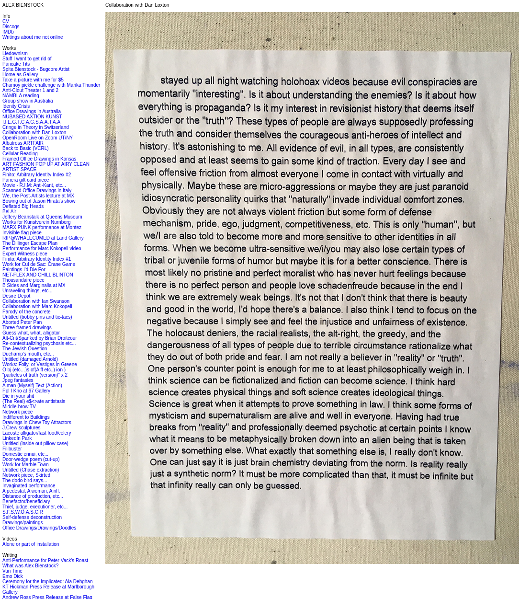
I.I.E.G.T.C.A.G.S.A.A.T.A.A (31, 122)
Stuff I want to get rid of (27, 58)
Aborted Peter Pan (22, 322)
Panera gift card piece (25, 180)
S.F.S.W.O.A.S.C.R (22, 512)
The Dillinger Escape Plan (29, 243)
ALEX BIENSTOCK (23, 5)
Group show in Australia (27, 101)
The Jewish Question (24, 348)
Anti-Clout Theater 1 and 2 (30, 90)
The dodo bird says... (24, 480)
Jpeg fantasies (18, 380)
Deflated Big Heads (23, 206)
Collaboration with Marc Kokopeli (37, 306)
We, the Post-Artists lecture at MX (38, 195)
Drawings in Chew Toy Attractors (36, 422)
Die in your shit (18, 396)
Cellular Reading (20, 153)
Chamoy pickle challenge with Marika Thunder (51, 85)
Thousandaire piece (23, 280)
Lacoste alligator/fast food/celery (36, 433)
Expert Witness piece (24, 253)
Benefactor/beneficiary (26, 501)
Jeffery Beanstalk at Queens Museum (42, 216)
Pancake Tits (16, 64)
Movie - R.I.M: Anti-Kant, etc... (34, 185)
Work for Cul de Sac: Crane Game (38, 264)
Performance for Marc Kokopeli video (41, 248)
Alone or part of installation (30, 544)
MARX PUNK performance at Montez (41, 227)
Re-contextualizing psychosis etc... (39, 343)
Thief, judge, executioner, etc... (35, 506)
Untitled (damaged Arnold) (30, 359)
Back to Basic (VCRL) (25, 148)
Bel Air (9, 211)
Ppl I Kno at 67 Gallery (26, 390)
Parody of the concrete (26, 311)
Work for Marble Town (25, 464)
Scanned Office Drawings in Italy (36, 190)
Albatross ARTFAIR (23, 143)
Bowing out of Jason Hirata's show (39, 201)
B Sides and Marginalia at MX (34, 285)
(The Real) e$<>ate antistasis (33, 401)
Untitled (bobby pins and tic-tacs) (37, 317)
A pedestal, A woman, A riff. (31, 491)
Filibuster (12, 448)
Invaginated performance (29, 485)
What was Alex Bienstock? (30, 565)
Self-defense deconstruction (32, 517)
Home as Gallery (20, 74)
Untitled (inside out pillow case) (35, 443)
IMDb (8, 32)
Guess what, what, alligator (31, 332)
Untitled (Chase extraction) (30, 469)
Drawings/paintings (22, 522)
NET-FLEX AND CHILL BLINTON (37, 274)
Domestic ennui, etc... (25, 454)
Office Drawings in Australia (31, 111)
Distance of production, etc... (32, 496)
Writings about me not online (32, 37)
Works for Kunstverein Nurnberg (36, 222)
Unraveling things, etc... (27, 290)
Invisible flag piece (22, 232)
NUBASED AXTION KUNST (32, 116)
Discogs (11, 26)
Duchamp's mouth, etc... (28, 354)
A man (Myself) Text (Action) (32, 385)
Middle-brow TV (19, 406)
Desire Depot (16, 296)
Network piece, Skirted (26, 475)
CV (5, 21)
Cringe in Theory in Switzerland (35, 127)
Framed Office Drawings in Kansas (39, 158)
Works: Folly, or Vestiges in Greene (39, 364)
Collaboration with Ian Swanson (35, 301)
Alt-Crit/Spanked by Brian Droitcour (39, 338)
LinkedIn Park (17, 438)
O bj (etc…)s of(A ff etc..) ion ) (34, 369)
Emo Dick (12, 576)
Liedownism (15, 53)
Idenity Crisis (16, 106)
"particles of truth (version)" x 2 (35, 375)
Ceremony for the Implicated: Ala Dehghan (47, 581)
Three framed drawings (27, 327)
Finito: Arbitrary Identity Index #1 (36, 259)
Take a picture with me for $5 (33, 79)
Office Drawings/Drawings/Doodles (39, 527)
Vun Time (12, 571)
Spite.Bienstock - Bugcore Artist (35, 69)
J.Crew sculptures (21, 427)
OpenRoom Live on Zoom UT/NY (37, 137)
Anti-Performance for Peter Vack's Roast (45, 560)
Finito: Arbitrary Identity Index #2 (36, 174)
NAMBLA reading (20, 95)
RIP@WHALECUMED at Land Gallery (43, 238)
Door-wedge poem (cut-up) (31, 459)
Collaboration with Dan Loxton (34, 132)
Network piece (17, 412)
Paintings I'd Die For (23, 269)
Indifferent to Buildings (26, 417)
